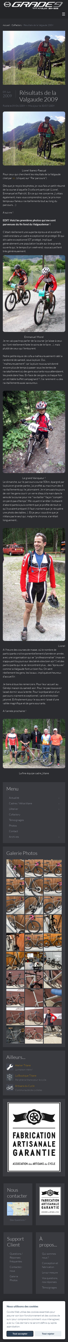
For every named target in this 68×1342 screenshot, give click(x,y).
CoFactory (17, 25)
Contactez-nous (16, 1268)
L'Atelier (13, 809)
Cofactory (14, 814)
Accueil (6, 25)
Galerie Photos (21, 853)
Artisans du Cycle (25, 1085)
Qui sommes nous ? (49, 1255)
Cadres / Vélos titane (20, 803)
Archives (14, 836)
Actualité (14, 797)
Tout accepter (19, 1333)
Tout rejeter (48, 1333)
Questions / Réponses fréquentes (16, 1257)
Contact (13, 831)
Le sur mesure (50, 1272)
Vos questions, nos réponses (50, 1280)
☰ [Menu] (63, 14)
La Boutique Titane (25, 1075)
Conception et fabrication (50, 1265)
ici (13, 178)
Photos (13, 825)
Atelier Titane (23, 1065)
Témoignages (16, 820)
